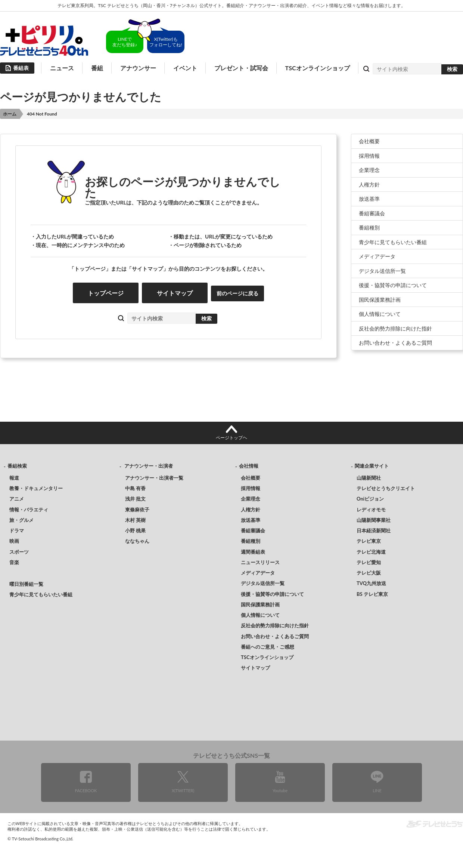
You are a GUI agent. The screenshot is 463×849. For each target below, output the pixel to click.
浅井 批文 (135, 499)
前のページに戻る (237, 293)
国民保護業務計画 (380, 299)
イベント (185, 67)
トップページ (106, 292)
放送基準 (369, 199)
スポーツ (19, 552)
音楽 (14, 562)
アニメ (16, 499)
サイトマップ (175, 292)
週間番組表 (253, 552)
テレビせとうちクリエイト (386, 488)
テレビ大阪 (369, 573)
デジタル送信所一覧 (382, 271)
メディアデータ (377, 256)
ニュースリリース (260, 562)
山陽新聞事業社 (374, 520)
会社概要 (369, 141)
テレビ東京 (369, 541)
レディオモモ (371, 510)
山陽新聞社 (369, 478)
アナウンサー (138, 67)
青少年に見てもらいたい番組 (393, 242)
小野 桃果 (135, 530)
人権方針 (369, 184)
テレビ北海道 (371, 552)
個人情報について (380, 314)
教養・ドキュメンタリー (36, 488)
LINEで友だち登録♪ (124, 41)
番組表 (21, 68)
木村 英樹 (135, 520)
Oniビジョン (370, 499)
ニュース (62, 67)
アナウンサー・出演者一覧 (154, 478)
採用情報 (369, 156)
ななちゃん (137, 541)
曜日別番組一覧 (26, 584)
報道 (14, 478)
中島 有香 (135, 488)
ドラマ (16, 530)
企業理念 (369, 170)
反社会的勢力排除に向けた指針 (395, 328)
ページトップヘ (231, 437)
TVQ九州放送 (371, 583)
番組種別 (369, 227)
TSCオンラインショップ (317, 67)
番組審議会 (372, 213)
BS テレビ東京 (372, 594)
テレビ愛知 (369, 562)
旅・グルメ (21, 520)
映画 (14, 541)
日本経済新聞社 (374, 530)
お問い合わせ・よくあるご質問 (395, 342)
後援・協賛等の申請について (393, 285)
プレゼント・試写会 (241, 67)
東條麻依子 (137, 510)
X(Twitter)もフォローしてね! (165, 41)
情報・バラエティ (28, 510)
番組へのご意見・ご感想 (267, 647)
